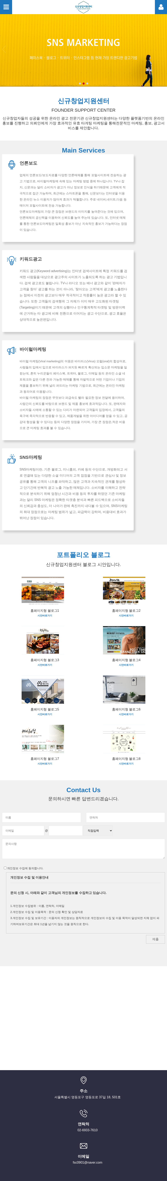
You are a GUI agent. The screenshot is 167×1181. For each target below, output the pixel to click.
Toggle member (161, 7)
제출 (155, 890)
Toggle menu (6, 7)
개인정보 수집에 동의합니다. (23, 819)
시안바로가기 (45, 567)
